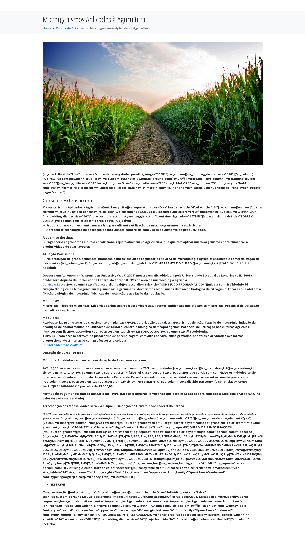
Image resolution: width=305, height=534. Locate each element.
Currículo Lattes (55, 284)
